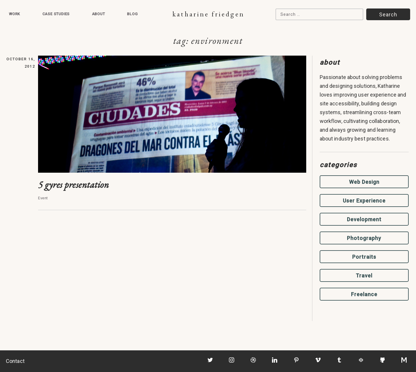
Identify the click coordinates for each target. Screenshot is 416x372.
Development (364, 219)
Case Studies (56, 14)
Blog (132, 14)
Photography (364, 238)
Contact (15, 361)
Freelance (364, 294)
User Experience (364, 201)
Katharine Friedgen (208, 13)
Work (14, 14)
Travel (364, 275)
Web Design (364, 182)
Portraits (364, 257)
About (98, 14)
